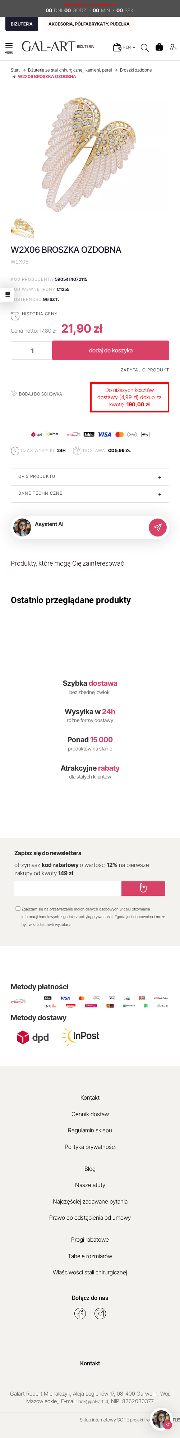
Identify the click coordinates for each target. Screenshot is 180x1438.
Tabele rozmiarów (90, 1256)
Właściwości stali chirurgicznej (90, 1272)
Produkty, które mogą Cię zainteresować (67, 563)
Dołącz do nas (90, 1298)
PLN (129, 47)
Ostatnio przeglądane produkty (71, 600)
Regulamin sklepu (90, 1130)
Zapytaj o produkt (145, 370)
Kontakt (90, 1097)
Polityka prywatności (90, 1146)
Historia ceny (39, 313)
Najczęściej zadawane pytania (90, 1201)
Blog (90, 1168)
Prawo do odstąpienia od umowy (90, 1217)
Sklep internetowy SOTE (104, 1420)
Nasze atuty (90, 1184)
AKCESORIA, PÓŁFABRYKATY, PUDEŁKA (89, 24)
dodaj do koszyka (111, 350)
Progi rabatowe (90, 1239)
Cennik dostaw (90, 1114)
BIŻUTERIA (22, 24)
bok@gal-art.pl (93, 1401)
